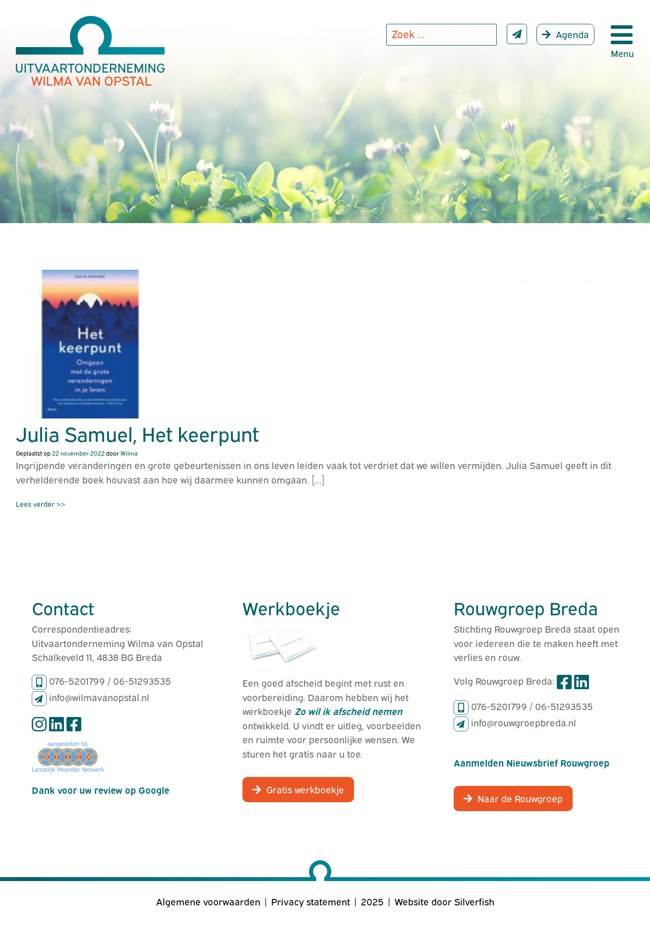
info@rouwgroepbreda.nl (523, 721)
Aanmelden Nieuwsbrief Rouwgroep (531, 762)
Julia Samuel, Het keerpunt (137, 432)
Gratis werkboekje (305, 788)
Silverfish (474, 900)
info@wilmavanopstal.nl (99, 696)
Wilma (129, 453)
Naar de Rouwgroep (520, 797)
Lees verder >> (40, 503)
